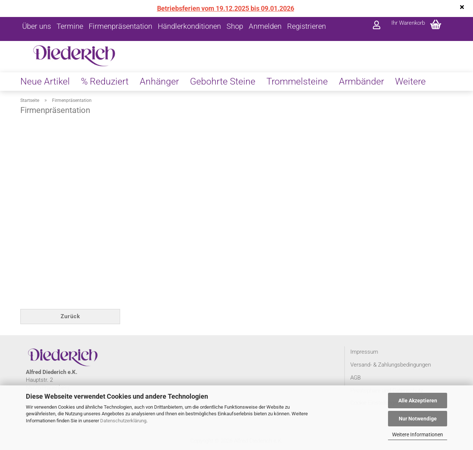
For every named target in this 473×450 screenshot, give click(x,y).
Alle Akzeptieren (417, 400)
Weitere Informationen (417, 434)
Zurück (70, 316)
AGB (355, 377)
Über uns (36, 26)
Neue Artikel (45, 81)
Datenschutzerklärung (123, 420)
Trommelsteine (297, 81)
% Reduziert (105, 81)
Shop (235, 26)
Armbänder (361, 81)
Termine (70, 26)
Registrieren (306, 26)
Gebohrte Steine (222, 81)
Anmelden (265, 26)
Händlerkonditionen (189, 26)
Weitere (410, 81)
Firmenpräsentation (120, 26)
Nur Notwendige (418, 419)
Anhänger (159, 81)
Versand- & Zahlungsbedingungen (390, 364)
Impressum (364, 351)
